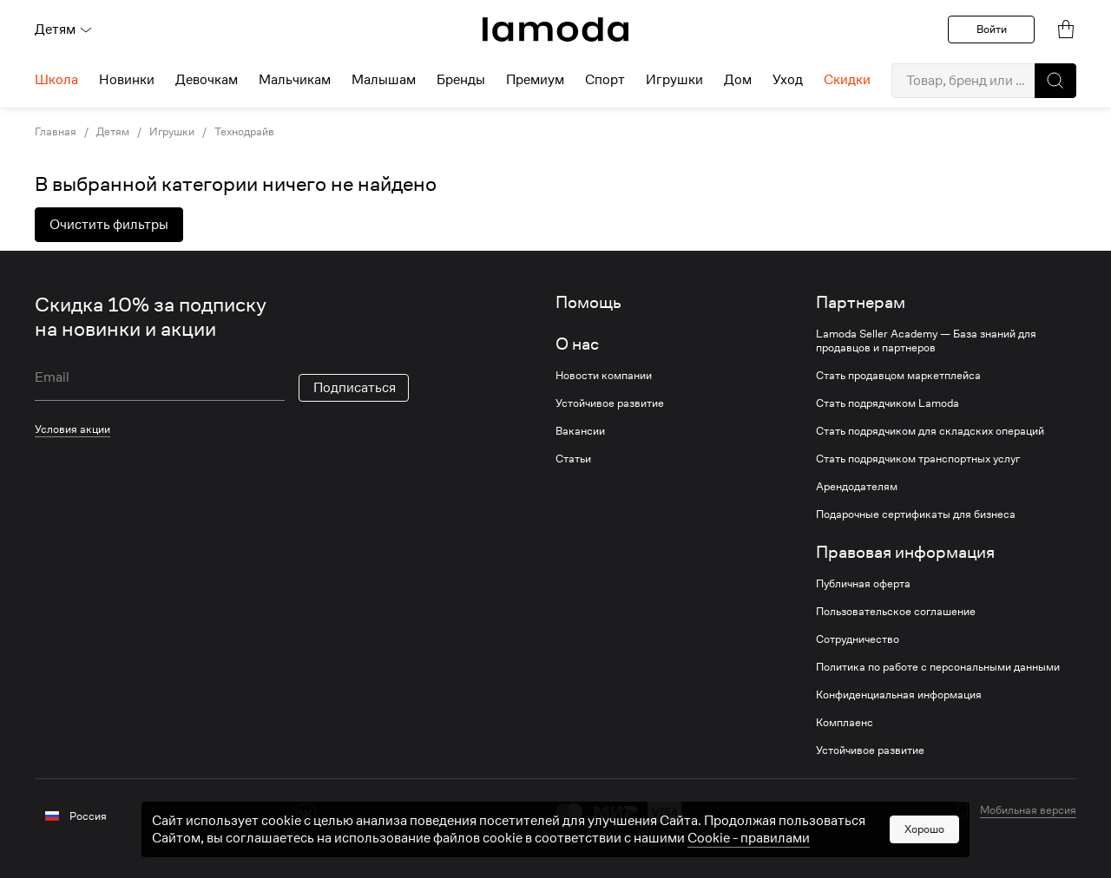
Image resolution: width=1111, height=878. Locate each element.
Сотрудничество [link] (857, 639)
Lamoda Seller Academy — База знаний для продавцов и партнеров (926, 341)
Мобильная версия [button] (1028, 810)
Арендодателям (856, 487)
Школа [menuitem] (56, 79)
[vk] (306, 813)
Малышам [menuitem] (384, 79)
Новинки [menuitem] (126, 79)
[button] (1055, 80)
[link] (555, 29)
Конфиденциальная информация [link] (899, 695)
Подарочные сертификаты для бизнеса (916, 514)
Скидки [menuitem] (847, 79)
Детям (64, 29)
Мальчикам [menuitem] (295, 79)
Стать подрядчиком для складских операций (930, 431)
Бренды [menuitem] (461, 79)
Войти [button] (991, 29)
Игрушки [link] (171, 132)
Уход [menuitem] (787, 79)
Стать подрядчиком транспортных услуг (918, 459)
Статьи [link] (573, 459)
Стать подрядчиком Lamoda (887, 403)
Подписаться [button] (354, 387)
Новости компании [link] (604, 376)
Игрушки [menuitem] (674, 79)
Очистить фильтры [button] (108, 224)
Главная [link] (55, 132)
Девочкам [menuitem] (206, 79)
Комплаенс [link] (844, 723)
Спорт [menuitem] (605, 79)
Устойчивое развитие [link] (610, 403)
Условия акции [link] (72, 429)
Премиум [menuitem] (535, 79)
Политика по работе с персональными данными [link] (938, 667)
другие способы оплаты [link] (668, 837)
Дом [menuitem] (738, 79)
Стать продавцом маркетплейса (898, 376)
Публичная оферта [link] (863, 584)
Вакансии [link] (580, 431)
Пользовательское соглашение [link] (896, 612)
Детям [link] (112, 132)
